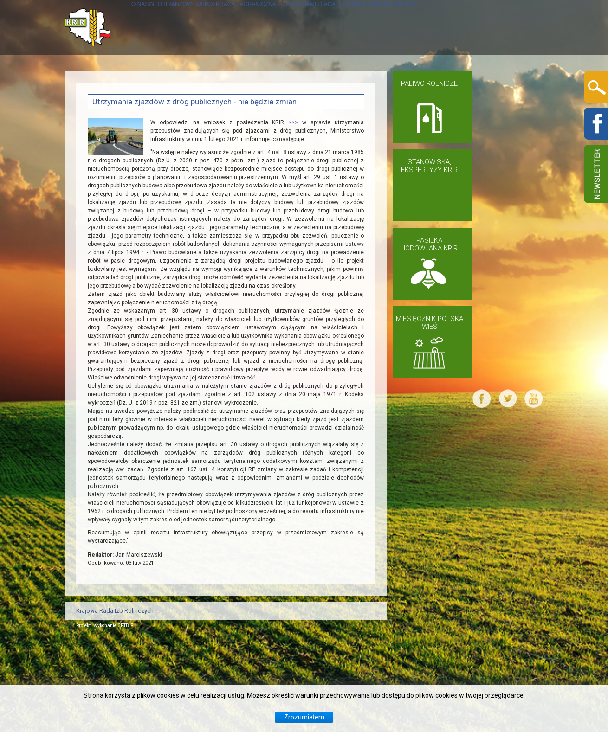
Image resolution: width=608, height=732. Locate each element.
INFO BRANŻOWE (155, 82)
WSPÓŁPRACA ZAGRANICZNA (257, 82)
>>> (295, 215)
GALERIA (437, 82)
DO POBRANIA (492, 82)
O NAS (98, 82)
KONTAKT (104, 137)
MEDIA (397, 82)
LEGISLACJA (350, 82)
